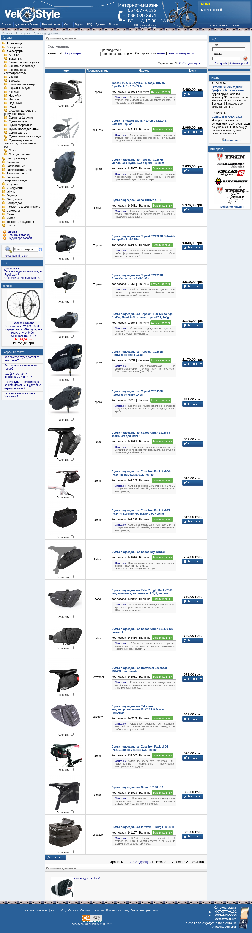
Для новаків (11, 268)
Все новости (233, 140)
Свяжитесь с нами (92, 910)
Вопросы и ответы (14, 352)
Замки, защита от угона (24, 62)
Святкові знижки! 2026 (227, 116)
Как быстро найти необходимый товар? (18, 375)
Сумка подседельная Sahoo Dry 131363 (138, 552)
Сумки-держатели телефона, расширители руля (20, 143)
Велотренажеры (17, 158)
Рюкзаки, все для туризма (23, 207)
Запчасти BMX (16, 166)
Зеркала (14, 80)
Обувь (11, 191)
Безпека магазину (117, 910)
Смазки (11, 218)
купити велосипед (36, 910)
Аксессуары (15, 51)
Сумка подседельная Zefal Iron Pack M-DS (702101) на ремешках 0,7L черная (140, 748)
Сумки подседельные (24, 129)
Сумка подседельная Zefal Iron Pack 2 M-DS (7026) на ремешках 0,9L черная (141, 473)
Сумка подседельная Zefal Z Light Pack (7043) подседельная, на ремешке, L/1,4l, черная (142, 592)
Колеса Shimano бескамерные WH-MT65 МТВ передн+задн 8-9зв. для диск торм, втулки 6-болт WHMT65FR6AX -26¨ (24, 329)
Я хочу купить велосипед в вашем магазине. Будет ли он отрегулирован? (23, 385)
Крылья (14, 92)
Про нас (113, 24)
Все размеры (72, 53)
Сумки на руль (18, 121)
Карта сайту (58, 910)
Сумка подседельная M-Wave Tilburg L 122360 (143, 827)
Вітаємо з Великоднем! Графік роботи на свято (228, 89)
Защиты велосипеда (22, 66)
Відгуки (79, 24)
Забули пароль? (238, 63)
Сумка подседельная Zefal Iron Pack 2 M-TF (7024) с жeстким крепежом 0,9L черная (141, 512)
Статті (67, 24)
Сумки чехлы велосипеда (25, 136)
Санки (11, 214)
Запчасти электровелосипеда (14, 179)
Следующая (191, 63)
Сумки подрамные (20, 125)
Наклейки (15, 95)
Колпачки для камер (22, 84)
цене (170, 53)
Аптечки (14, 55)
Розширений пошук (16, 255)
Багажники (15, 58)
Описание (121, 97)
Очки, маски (14, 199)
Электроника (15, 47)
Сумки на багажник (21, 117)
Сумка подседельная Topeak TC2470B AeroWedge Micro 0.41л (137, 393)
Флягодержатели (19, 154)
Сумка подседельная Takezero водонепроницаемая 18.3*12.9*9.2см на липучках (138, 709)
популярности (185, 53)
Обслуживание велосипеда (22, 277)
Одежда (12, 195)
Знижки (7, 285)
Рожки (12, 107)
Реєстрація (220, 63)
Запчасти (13, 162)
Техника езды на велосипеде (23, 271)
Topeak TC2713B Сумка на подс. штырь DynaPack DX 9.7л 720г (138, 84)
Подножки (15, 103)
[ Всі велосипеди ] (231, 206)
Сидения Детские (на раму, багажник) (20, 112)
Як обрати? (11, 274)
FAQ (89, 24)
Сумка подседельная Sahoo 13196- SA (137, 787)
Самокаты (13, 210)
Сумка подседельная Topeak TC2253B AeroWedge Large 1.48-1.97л (137, 277)
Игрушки (12, 184)
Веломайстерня (51, 24)
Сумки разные (18, 132)
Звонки (13, 77)
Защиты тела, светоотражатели (15, 71)
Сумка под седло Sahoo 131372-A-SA (137, 200)
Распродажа (14, 203)
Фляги (12, 150)
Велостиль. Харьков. (83, 924)
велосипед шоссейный (87, 878)
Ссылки (73, 910)
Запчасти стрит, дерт (20, 169)
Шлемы (11, 225)
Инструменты (15, 188)
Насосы (14, 99)
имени (161, 53)
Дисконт (100, 24)
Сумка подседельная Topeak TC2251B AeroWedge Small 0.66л (137, 353)
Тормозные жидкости (20, 222)
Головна (6, 24)
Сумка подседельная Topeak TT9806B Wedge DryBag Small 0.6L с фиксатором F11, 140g (142, 315)
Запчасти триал (17, 173)
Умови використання (144, 910)
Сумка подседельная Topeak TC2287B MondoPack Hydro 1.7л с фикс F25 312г (138, 161)
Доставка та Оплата (26, 24)
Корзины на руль (19, 88)
